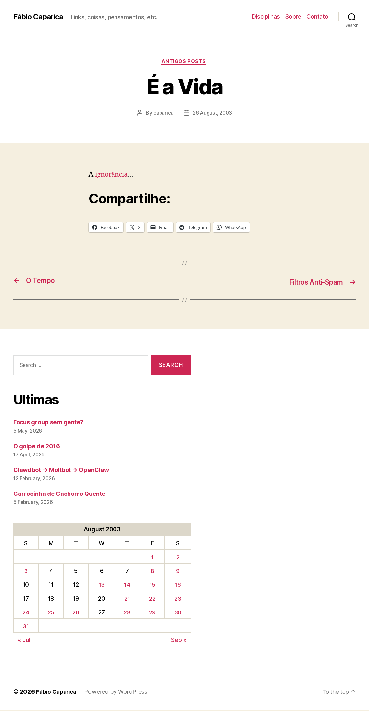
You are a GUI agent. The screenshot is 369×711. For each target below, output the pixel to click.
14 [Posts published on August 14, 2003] (126, 585)
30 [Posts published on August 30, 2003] (177, 613)
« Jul (24, 640)
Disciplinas (266, 16)
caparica (162, 114)
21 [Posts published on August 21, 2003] (126, 599)
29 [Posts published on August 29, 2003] (151, 613)
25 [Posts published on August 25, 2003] (50, 613)
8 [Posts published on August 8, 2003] (151, 571)
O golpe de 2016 (36, 446)
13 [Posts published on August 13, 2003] (101, 585)
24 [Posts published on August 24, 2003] (26, 613)
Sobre (293, 16)
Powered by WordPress (119, 692)
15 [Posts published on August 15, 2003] (151, 585)
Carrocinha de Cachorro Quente (59, 494)
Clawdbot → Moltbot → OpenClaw (61, 470)
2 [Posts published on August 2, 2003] (177, 557)
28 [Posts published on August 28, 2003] (126, 613)
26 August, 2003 (212, 114)
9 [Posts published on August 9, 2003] (177, 571)
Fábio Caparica (40, 16)
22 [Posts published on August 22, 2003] (151, 599)
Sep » (179, 640)
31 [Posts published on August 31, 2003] (26, 626)
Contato (317, 16)
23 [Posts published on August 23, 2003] (177, 599)
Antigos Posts (184, 62)
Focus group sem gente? (48, 422)
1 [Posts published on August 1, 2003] (151, 557)
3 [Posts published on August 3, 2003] (26, 571)
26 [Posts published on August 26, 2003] (75, 613)
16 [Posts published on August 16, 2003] (177, 585)
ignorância (112, 175)
